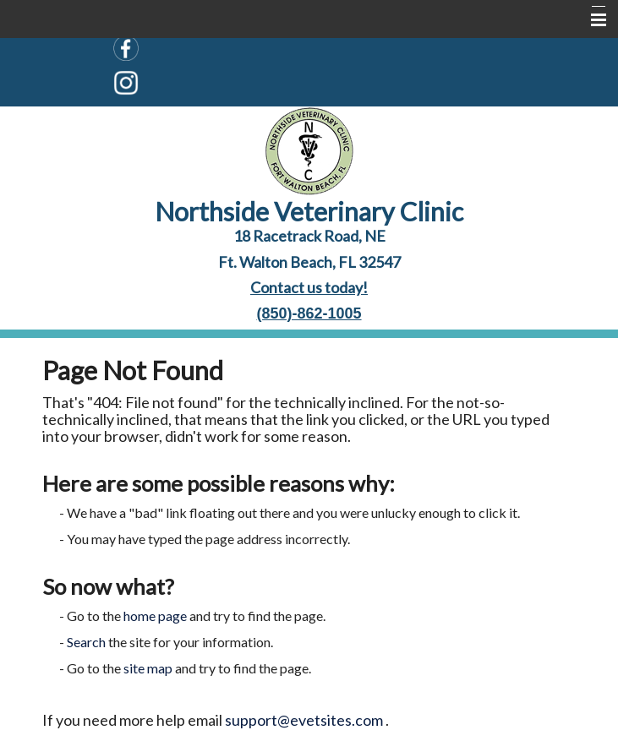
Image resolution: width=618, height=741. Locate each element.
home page (155, 616)
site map (147, 668)
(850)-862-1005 (308, 313)
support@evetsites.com (304, 720)
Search (86, 642)
